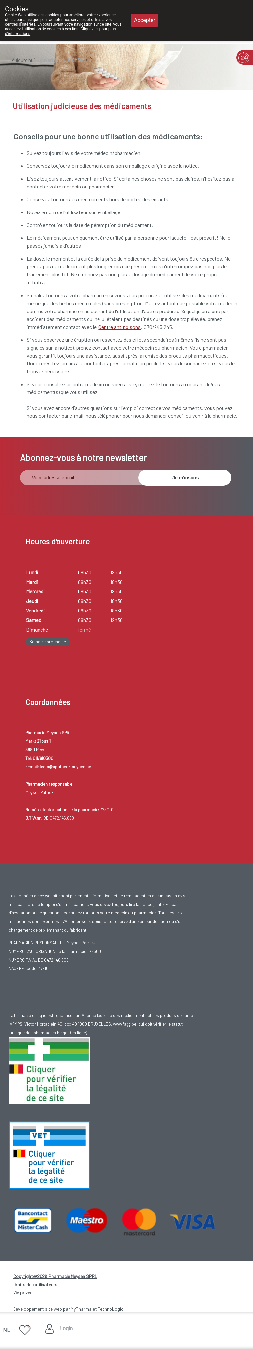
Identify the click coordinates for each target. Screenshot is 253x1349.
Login (66, 1328)
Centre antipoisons (119, 327)
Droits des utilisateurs (35, 1284)
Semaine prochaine (47, 641)
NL (6, 1329)
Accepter (144, 20)
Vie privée (22, 1292)
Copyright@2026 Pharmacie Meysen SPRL (55, 1276)
